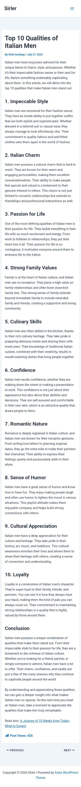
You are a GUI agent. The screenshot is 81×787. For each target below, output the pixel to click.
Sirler (10, 8)
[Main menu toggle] (72, 8)
